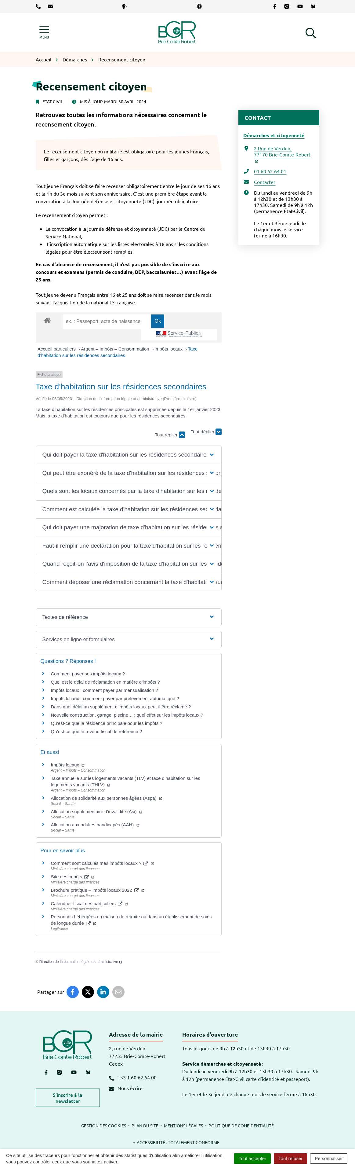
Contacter (264, 182)
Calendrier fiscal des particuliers (89, 903)
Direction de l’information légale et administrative (80, 962)
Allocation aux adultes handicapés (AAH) (95, 824)
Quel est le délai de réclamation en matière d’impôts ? (105, 682)
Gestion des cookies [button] (103, 1125)
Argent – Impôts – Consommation (115, 348)
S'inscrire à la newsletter (67, 1097)
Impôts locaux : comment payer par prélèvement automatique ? (115, 698)
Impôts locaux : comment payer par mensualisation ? (104, 690)
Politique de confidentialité (241, 1125)
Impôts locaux (169, 348)
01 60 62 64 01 (270, 171)
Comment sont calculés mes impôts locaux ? (102, 863)
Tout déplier (206, 432)
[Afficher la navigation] (44, 32)
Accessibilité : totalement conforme (178, 1142)
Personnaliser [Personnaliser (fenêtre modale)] (329, 1158)
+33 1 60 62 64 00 (133, 1077)
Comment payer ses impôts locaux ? (88, 673)
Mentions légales (183, 1125)
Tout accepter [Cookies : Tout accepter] (252, 1158)
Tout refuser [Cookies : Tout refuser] (290, 1158)
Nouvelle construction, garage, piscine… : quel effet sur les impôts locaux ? (127, 715)
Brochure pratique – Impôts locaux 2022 (97, 890)
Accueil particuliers (57, 348)
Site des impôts (73, 876)
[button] (311, 32)
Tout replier (170, 435)
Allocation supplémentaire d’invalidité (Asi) (96, 811)
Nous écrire (126, 1088)
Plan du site (145, 1125)
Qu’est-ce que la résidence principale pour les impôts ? (106, 723)
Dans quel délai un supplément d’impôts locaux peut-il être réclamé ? (121, 706)
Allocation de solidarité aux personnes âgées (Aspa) (106, 798)
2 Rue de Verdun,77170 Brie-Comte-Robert (282, 154)
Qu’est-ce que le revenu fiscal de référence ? (96, 731)
